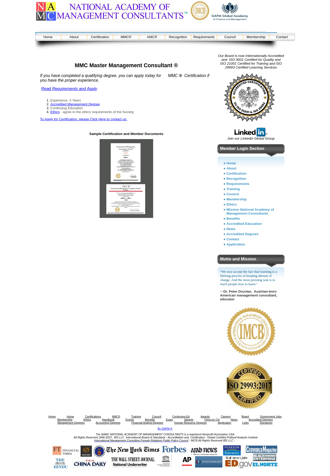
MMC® (126, 37)
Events (130, 419)
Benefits (233, 218)
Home (48, 37)
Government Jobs (271, 416)
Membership (256, 37)
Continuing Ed (180, 416)
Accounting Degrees (108, 422)
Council (230, 37)
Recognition (178, 37)
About (74, 37)
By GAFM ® (165, 428)
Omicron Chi (212, 419)
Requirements (204, 37)
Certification (100, 37)
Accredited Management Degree (75, 104)
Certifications (93, 416)
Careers (226, 416)
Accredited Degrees (243, 234)
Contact (282, 37)
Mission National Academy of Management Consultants (250, 211)
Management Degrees (70, 422)
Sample (188, 419)
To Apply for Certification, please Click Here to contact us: (83, 119)
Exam (169, 419)
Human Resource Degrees (190, 422)
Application (236, 244)
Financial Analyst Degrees (147, 422)
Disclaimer (266, 422)
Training (233, 189)
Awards (205, 416)
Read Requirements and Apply (69, 89)
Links (245, 422)
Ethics (55, 112)
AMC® (152, 37)
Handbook (108, 419)
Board (245, 416)
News (231, 229)
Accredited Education (244, 224)
